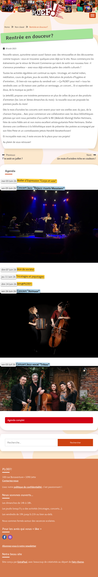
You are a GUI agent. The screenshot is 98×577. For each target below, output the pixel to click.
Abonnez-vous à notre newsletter (19, 545)
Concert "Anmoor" (28, 291)
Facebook (4, 537)
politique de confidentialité (28, 486)
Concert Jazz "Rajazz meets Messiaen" (40, 188)
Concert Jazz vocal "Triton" (32, 364)
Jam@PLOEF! (24, 284)
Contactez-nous (10, 480)
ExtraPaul (22, 561)
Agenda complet (15, 420)
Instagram (10, 537)
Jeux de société (25, 269)
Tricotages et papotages (30, 276)
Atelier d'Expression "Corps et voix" (36, 181)
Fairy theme (78, 561)
